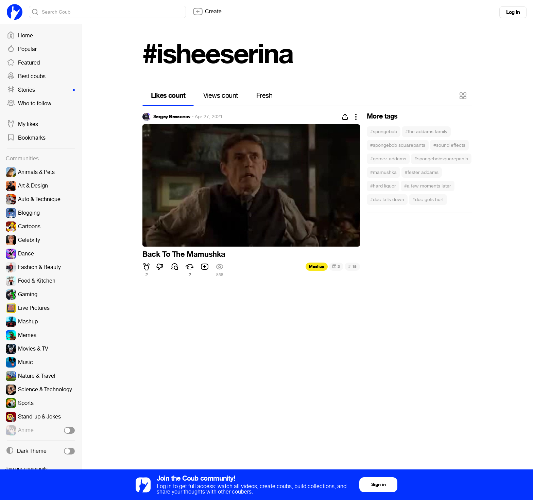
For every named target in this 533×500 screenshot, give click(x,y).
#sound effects (449, 145)
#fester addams (422, 172)
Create (207, 11)
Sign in (378, 484)
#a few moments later (427, 186)
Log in (513, 12)
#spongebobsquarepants (441, 159)
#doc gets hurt (428, 199)
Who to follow (29, 103)
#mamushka (383, 172)
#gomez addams (388, 159)
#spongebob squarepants (397, 145)
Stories (41, 90)
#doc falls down (387, 199)
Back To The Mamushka (183, 254)
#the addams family (426, 131)
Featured (23, 63)
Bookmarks (26, 138)
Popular (22, 49)
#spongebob (383, 131)
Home (20, 35)
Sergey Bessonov (171, 116)
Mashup (316, 266)
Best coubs (26, 76)
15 (352, 266)
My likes (22, 124)
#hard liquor (383, 186)
